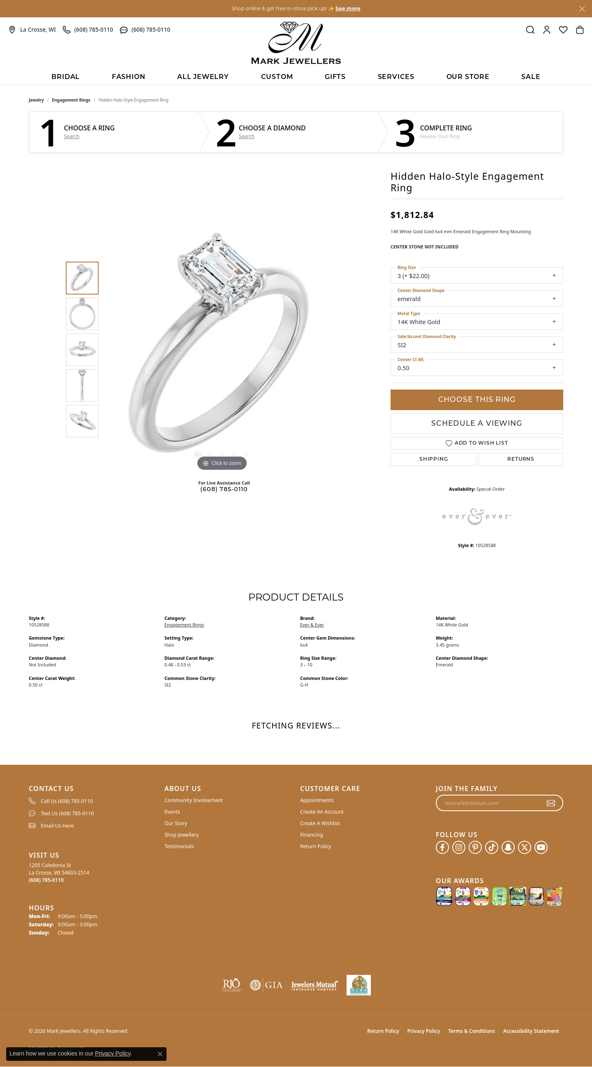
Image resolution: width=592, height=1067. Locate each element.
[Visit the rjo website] (231, 985)
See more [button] (348, 8)
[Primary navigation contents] (296, 76)
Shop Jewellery (181, 834)
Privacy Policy (423, 1031)
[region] (222, 349)
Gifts (335, 77)
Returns (520, 459)
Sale (530, 77)
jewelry (36, 100)
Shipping (433, 459)
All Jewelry (203, 77)
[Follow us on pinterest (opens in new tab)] (475, 847)
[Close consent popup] (159, 1053)
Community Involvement (193, 800)
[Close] (582, 9)
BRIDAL (65, 77)
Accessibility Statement (531, 1031)
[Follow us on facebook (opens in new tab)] (442, 847)
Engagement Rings (71, 100)
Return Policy (315, 846)
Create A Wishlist (320, 823)
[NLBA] (359, 985)
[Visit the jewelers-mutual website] (314, 985)
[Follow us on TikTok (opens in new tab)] (491, 847)
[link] (32, 29)
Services (396, 77)
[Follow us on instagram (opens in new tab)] (458, 847)
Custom (277, 77)
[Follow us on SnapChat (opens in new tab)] (508, 847)
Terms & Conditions (471, 1031)
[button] (530, 29)
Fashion (129, 77)
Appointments (317, 800)
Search (72, 136)
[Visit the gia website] (266, 985)
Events (172, 811)
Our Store (468, 77)
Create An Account (322, 811)
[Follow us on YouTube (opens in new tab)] (541, 847)
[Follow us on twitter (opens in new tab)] (524, 847)
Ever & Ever (312, 625)
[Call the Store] (46, 880)
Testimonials (179, 846)
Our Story (175, 823)
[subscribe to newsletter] (551, 803)
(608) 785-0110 (223, 490)
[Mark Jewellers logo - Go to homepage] (296, 42)
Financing (311, 834)
